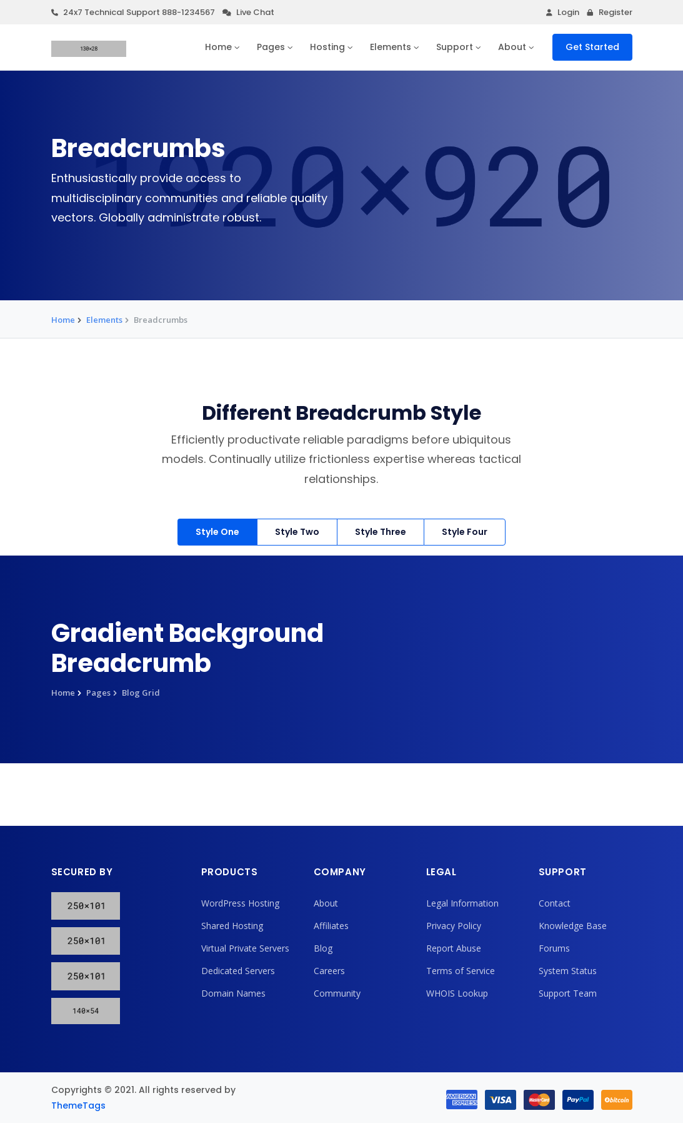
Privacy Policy (453, 926)
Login (562, 12)
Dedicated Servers (238, 971)
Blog (323, 948)
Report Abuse (453, 948)
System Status (568, 971)
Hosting (327, 47)
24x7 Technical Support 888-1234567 (133, 12)
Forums (554, 948)
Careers (329, 971)
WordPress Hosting (240, 903)
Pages (271, 47)
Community (337, 993)
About (512, 47)
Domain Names (233, 993)
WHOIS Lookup (457, 993)
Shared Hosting (232, 926)
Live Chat (248, 12)
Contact (555, 903)
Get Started (592, 47)
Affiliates (331, 926)
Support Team (568, 993)
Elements (390, 47)
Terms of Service (460, 971)
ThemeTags (78, 1105)
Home (218, 47)
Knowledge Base (573, 926)
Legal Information (462, 903)
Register (609, 12)
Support (454, 47)
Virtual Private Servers (245, 948)
